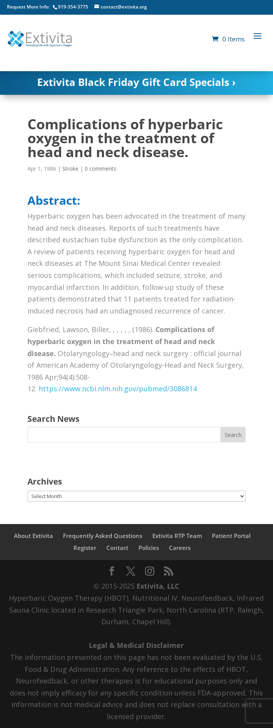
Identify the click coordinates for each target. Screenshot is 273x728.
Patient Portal (231, 536)
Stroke (70, 168)
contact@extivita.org (124, 6)
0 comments (100, 168)
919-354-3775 (73, 6)
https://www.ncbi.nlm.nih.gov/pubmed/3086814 (118, 388)
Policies (148, 548)
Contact (117, 548)
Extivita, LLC (157, 586)
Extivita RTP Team (177, 536)
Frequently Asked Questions (102, 536)
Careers (180, 548)
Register (84, 548)
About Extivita (33, 536)
